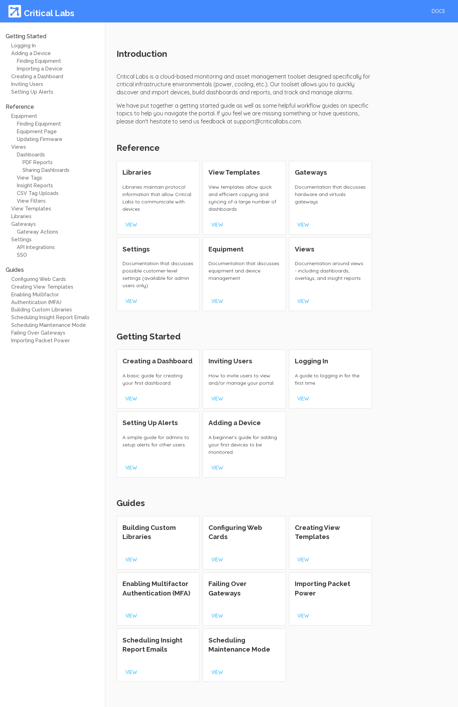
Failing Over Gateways (38, 333)
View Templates (31, 208)
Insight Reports (35, 185)
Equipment (24, 116)
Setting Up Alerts (32, 92)
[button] (438, 11)
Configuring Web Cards (38, 279)
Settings (21, 239)
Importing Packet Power (40, 340)
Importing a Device (39, 69)
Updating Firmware (39, 139)
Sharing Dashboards (45, 170)
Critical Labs (49, 13)
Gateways (23, 224)
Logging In (23, 45)
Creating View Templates (42, 287)
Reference (20, 106)
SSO (22, 255)
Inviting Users (27, 84)
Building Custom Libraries (41, 309)
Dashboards (31, 154)
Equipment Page (37, 131)
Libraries (21, 216)
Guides (15, 270)
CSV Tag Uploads (38, 193)
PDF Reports (37, 162)
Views (18, 147)
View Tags (29, 178)
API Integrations (36, 247)
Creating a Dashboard (37, 76)
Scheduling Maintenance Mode (48, 325)
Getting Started (26, 36)
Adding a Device (31, 53)
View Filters (31, 201)
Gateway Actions (37, 232)
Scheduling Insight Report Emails (50, 317)
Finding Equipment (39, 61)
